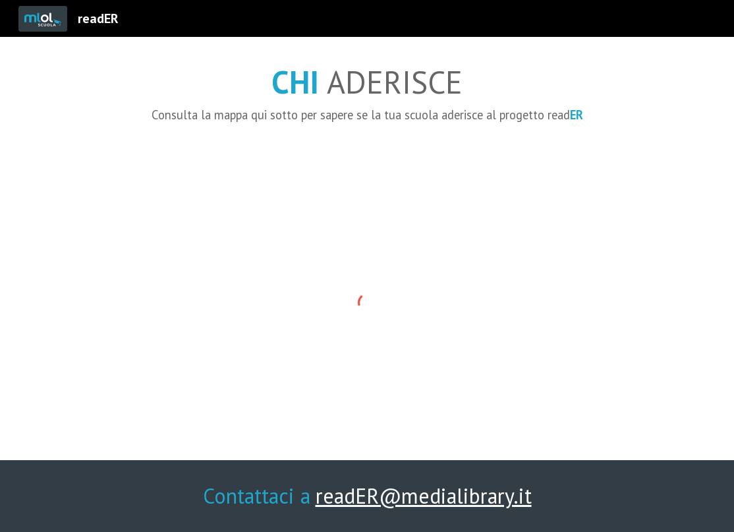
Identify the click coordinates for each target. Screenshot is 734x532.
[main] (367, 91)
